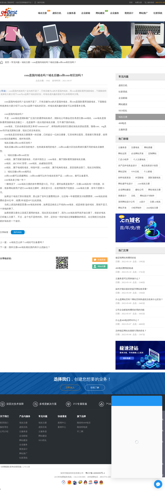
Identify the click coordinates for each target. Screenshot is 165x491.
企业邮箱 (85, 13)
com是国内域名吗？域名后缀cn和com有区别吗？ (54, 62)
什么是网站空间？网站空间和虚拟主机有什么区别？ (139, 299)
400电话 (122, 123)
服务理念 (4, 427)
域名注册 (42, 13)
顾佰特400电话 (83, 423)
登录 (131, 2)
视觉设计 (129, 13)
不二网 (80, 431)
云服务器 (71, 13)
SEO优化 (123, 110)
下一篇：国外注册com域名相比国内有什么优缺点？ (25, 247)
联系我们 (4, 423)
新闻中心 (62, 423)
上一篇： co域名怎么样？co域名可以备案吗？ (22, 242)
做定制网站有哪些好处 (126, 258)
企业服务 (114, 13)
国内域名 (18, 232)
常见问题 (15, 62)
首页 (7, 62)
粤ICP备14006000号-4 (95, 473)
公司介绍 (4, 431)
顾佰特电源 (82, 427)
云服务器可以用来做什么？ (128, 278)
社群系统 (157, 13)
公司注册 (26, 467)
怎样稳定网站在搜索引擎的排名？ (131, 331)
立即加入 (70, 387)
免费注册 (138, 2)
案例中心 (62, 427)
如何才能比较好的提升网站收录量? (131, 289)
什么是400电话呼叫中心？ (127, 320)
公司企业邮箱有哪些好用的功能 (130, 310)
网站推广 (143, 13)
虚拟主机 (56, 13)
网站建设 (100, 13)
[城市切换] (41, 2)
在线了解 (94, 387)
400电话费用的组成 (124, 268)
